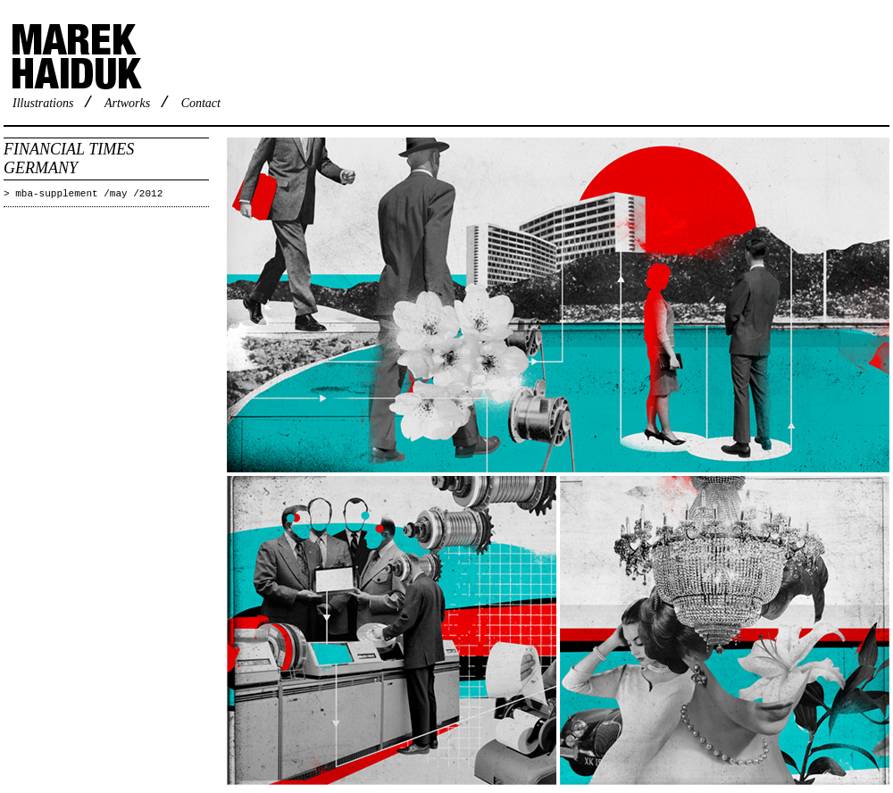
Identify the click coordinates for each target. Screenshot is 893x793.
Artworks (127, 103)
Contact (201, 103)
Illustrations (43, 103)
